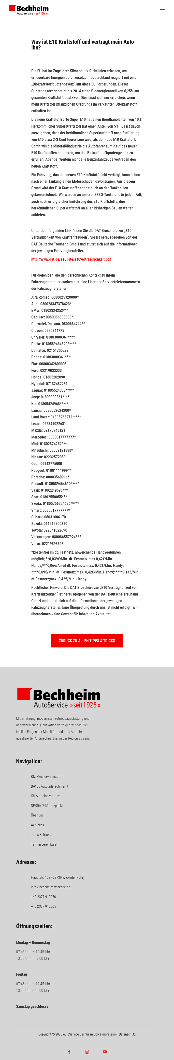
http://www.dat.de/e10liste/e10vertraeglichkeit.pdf (71, 259)
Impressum (109, 1034)
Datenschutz (127, 1034)
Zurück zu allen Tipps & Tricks (87, 640)
